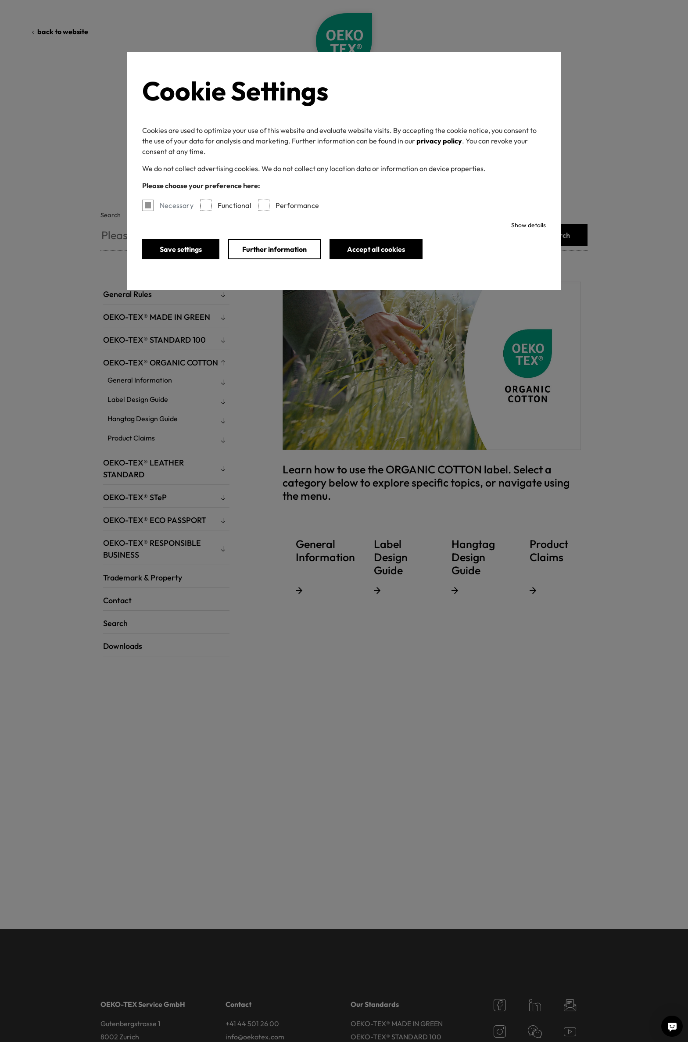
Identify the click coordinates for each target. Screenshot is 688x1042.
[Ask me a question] (672, 1026)
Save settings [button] (181, 249)
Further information (274, 249)
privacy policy (439, 140)
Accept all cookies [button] (376, 249)
